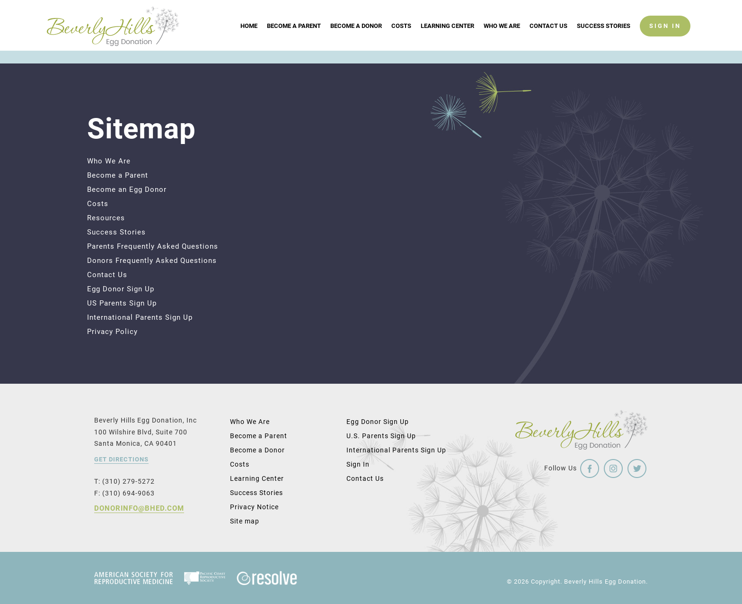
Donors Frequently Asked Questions (152, 260)
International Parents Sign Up (140, 317)
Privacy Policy (112, 331)
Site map (244, 521)
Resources (106, 218)
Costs (401, 38)
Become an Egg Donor (127, 189)
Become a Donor (356, 38)
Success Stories (603, 38)
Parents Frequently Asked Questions (152, 246)
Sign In (358, 464)
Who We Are (502, 38)
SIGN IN (665, 38)
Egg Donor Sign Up (120, 289)
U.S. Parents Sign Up (381, 436)
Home (248, 38)
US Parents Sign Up (122, 303)
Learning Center (447, 38)
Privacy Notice (254, 507)
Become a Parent (294, 38)
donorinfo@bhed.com (139, 508)
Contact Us (548, 38)
